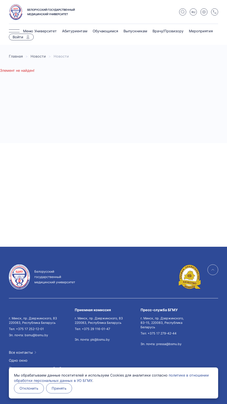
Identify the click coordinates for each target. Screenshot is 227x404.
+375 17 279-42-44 (162, 333)
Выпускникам (135, 31)
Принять (59, 388)
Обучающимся (105, 31)
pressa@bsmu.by (169, 344)
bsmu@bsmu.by (36, 335)
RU (193, 12)
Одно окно (18, 360)
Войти (18, 37)
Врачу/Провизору (168, 31)
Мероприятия (201, 31)
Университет (45, 31)
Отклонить (29, 388)
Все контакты (21, 352)
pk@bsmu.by (100, 339)
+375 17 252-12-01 (30, 329)
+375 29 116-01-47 (96, 329)
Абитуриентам (74, 31)
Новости (38, 56)
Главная (16, 56)
